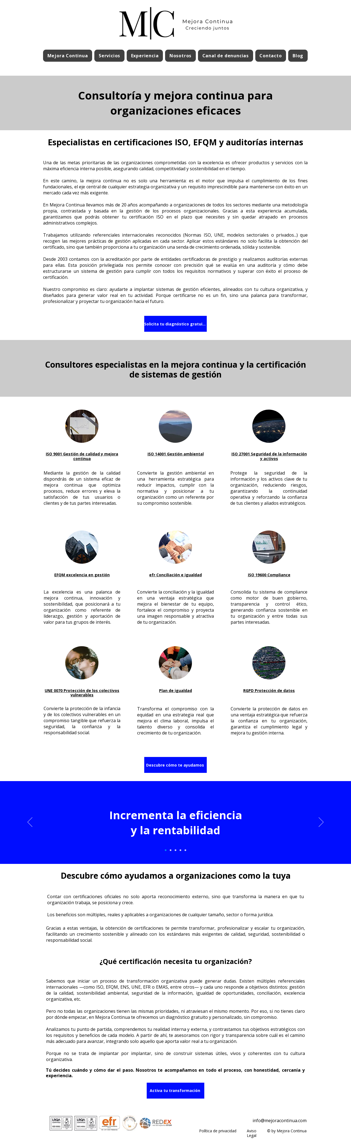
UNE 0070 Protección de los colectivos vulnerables (82, 693)
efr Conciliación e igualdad (175, 574)
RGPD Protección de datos (269, 690)
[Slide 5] (185, 850)
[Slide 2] (170, 850)
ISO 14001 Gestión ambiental (176, 453)
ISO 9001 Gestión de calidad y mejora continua (82, 456)
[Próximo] (321, 822)
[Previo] (29, 822)
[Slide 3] (175, 850)
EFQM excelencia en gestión (82, 574)
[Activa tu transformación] (175, 1091)
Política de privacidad (217, 1130)
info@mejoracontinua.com (280, 1120)
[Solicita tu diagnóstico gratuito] (175, 324)
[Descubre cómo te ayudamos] (175, 765)
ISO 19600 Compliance (269, 574)
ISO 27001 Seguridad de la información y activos (269, 456)
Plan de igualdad (175, 690)
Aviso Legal (251, 1133)
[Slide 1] (165, 850)
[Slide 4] (180, 850)
